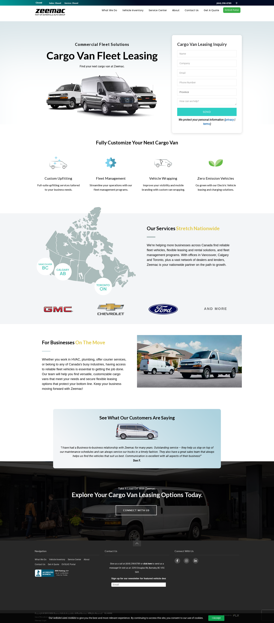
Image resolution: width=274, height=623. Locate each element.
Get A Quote (211, 13)
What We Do (109, 13)
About (175, 13)
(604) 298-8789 (223, 3)
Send (207, 111)
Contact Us (192, 13)
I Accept (216, 618)
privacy (229, 119)
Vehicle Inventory (132, 13)
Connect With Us (136, 510)
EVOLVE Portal (232, 13)
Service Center (158, 13)
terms (206, 124)
